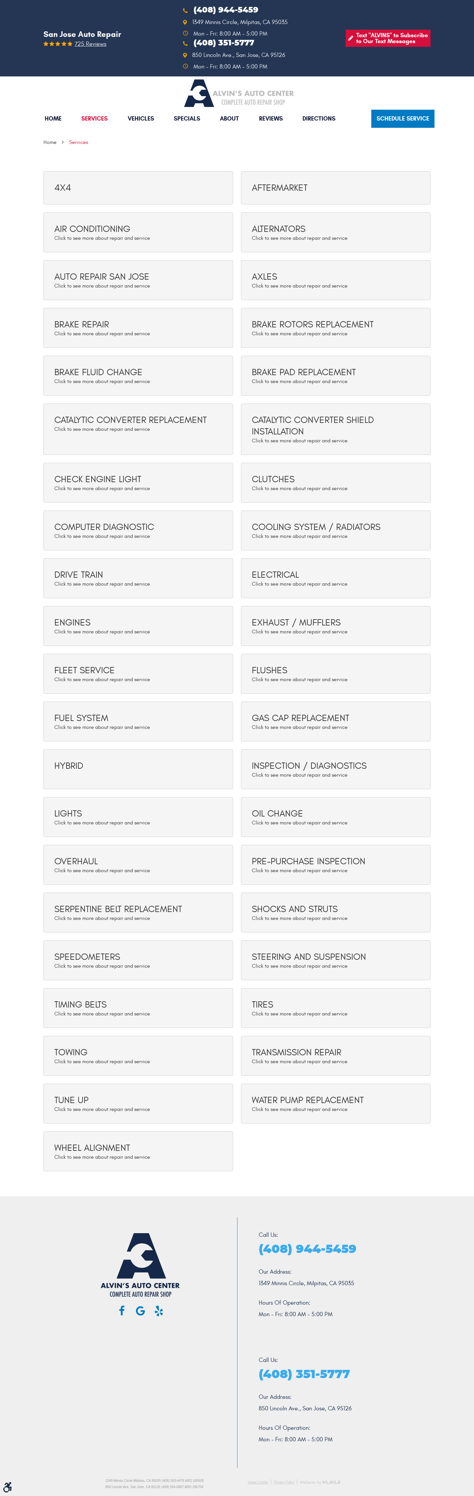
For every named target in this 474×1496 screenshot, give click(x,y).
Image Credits (258, 1482)
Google (140, 1310)
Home (53, 118)
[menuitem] (53, 119)
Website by (320, 1482)
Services (94, 118)
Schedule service (403, 118)
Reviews (271, 118)
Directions (319, 118)
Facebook (121, 1310)
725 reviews (90, 44)
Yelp (158, 1310)
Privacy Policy (284, 1482)
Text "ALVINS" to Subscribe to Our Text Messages (392, 38)
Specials (187, 118)
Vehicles (141, 118)
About (229, 118)
